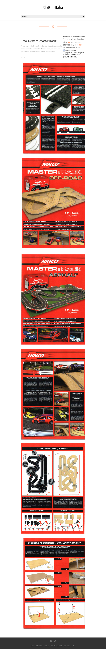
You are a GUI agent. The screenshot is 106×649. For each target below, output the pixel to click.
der (74, 646)
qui (69, 42)
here (80, 45)
